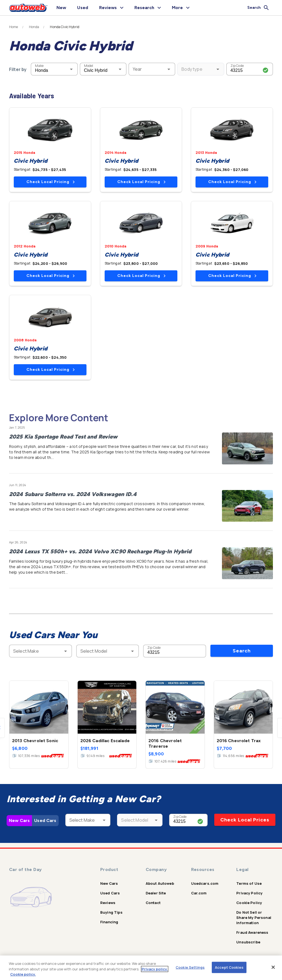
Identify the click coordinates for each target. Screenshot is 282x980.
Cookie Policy (249, 902)
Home (13, 27)
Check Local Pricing (50, 181)
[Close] (273, 967)
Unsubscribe (248, 942)
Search (242, 651)
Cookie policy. (23, 974)
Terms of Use (249, 883)
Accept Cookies (229, 967)
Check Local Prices (244, 820)
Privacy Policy (249, 893)
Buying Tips (111, 912)
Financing (109, 921)
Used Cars (45, 820)
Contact (153, 902)
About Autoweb (160, 883)
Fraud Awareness (252, 932)
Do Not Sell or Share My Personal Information (253, 917)
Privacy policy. (155, 969)
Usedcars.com (205, 883)
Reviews (107, 902)
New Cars (19, 820)
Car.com (199, 893)
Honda (34, 27)
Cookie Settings (190, 967)
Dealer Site (156, 893)
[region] (141, 968)
